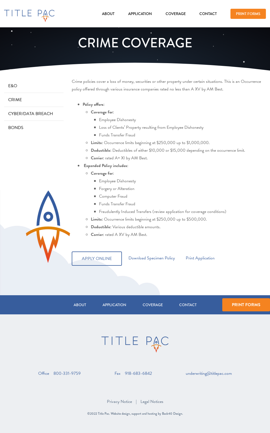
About (108, 13)
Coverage (176, 13)
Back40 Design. (172, 413)
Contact (208, 13)
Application (140, 13)
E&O (12, 86)
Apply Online (97, 258)
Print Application (200, 258)
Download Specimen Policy (151, 258)
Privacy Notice (119, 401)
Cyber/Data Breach (30, 113)
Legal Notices (151, 401)
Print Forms (248, 14)
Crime (15, 99)
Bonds (15, 127)
